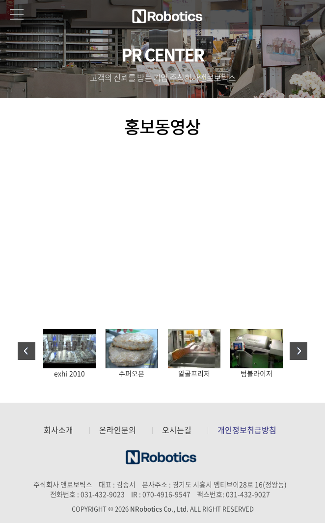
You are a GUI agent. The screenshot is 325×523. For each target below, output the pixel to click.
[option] (69, 353)
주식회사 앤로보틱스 (168, 16)
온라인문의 (117, 430)
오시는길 (176, 430)
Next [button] (298, 351)
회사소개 (58, 430)
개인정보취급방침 (246, 430)
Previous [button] (26, 351)
